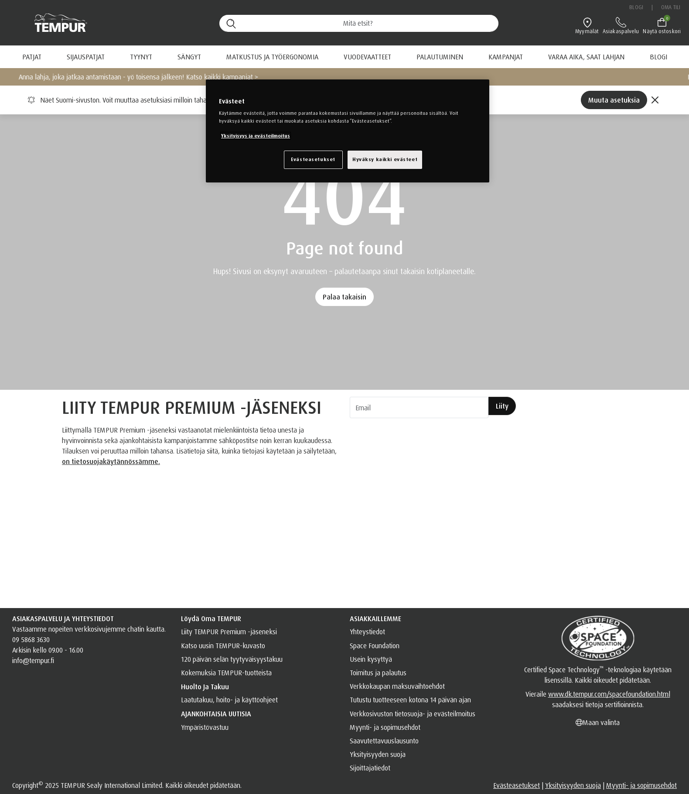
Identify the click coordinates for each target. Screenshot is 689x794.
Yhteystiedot (367, 631)
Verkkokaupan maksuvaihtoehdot (397, 686)
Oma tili (670, 7)
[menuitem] (440, 56)
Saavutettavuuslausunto (384, 740)
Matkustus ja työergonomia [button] (272, 56)
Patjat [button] (31, 56)
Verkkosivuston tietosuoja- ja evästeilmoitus (412, 713)
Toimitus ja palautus (378, 672)
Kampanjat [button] (505, 56)
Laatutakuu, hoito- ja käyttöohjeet (229, 699)
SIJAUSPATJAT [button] (86, 56)
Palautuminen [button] (439, 56)
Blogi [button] (658, 56)
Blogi (636, 7)
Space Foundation (374, 645)
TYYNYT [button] (141, 56)
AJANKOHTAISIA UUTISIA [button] (216, 713)
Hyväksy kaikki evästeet (384, 159)
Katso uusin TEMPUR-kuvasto (223, 645)
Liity (502, 406)
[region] (347, 130)
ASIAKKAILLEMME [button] (375, 618)
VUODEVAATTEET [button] (367, 56)
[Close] (655, 100)
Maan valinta (598, 722)
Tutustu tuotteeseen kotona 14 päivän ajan (410, 699)
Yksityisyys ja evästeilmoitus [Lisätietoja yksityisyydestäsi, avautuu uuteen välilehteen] (255, 136)
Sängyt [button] (189, 56)
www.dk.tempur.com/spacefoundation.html (609, 694)
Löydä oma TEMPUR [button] (211, 618)
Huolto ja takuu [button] (205, 686)
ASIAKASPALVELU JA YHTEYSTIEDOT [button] (63, 618)
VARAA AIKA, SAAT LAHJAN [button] (586, 56)
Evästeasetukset (516, 785)
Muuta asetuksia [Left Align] (614, 100)
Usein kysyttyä (371, 659)
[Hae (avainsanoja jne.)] (358, 23)
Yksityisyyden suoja (378, 754)
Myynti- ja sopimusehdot (385, 727)
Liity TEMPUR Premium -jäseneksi (229, 631)
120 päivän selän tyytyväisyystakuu (232, 659)
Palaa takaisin (344, 296)
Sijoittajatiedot (370, 767)
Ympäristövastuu (205, 727)
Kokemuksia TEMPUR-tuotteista (226, 672)
